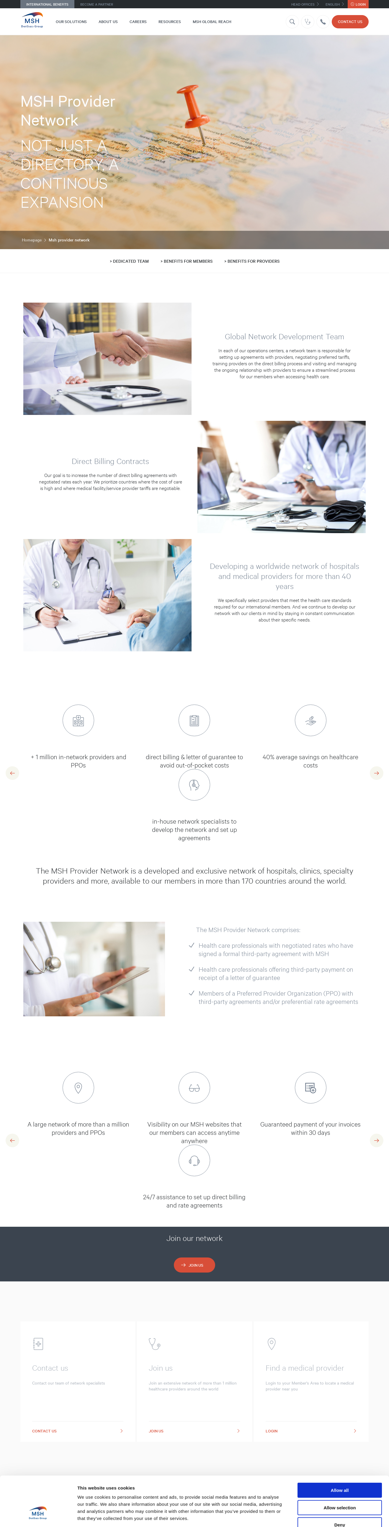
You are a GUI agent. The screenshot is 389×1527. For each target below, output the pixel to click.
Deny (339, 1483)
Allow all (340, 1449)
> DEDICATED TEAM (129, 261)
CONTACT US (350, 21)
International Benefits (47, 4)
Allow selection (339, 1466)
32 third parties (124, 1491)
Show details (309, 1515)
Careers (138, 21)
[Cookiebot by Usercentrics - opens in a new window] (38, 1515)
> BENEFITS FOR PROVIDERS (252, 261)
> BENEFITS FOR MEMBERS (187, 261)
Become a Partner (96, 4)
